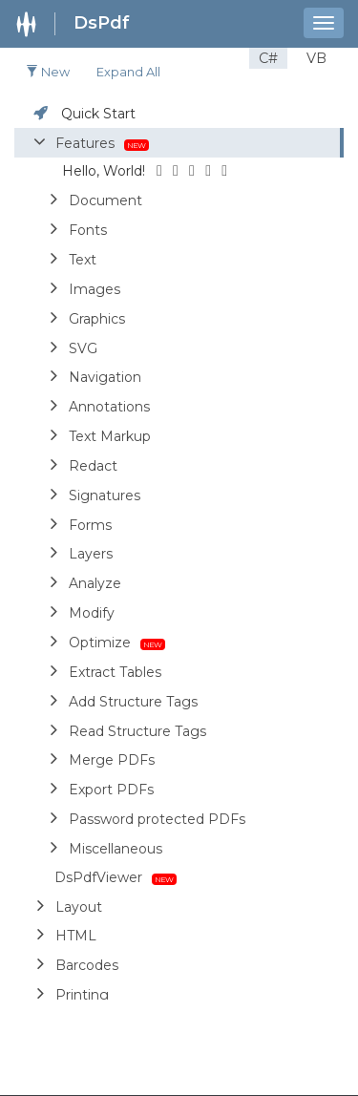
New (48, 72)
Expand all (128, 72)
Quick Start (98, 113)
